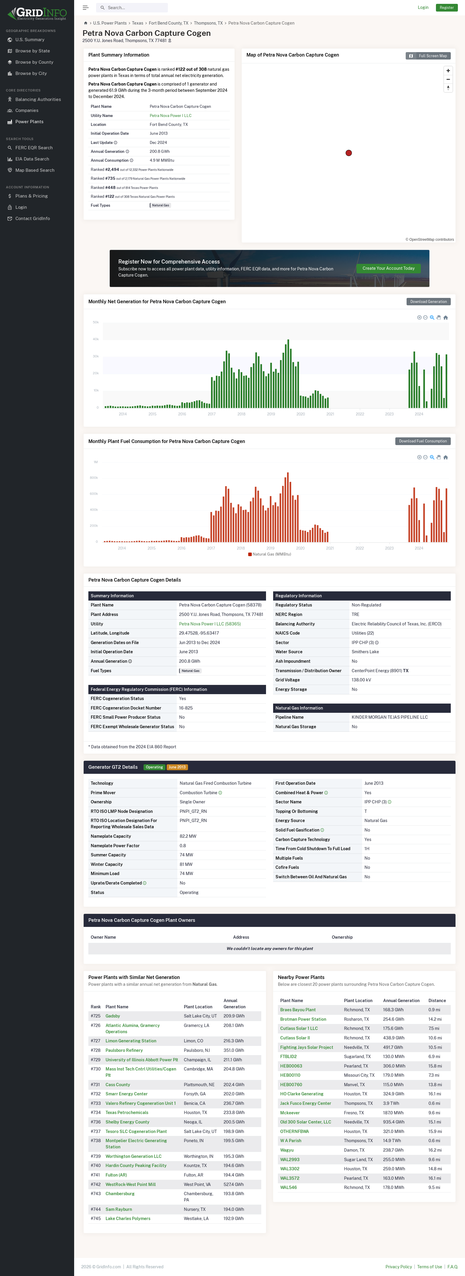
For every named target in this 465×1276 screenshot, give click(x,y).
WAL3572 (290, 1178)
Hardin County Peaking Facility (136, 1165)
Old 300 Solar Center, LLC (305, 1122)
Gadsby (113, 1016)
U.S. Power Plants (110, 23)
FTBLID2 (288, 1056)
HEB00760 (291, 1084)
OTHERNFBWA (294, 1131)
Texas (137, 23)
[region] (37, 648)
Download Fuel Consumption (423, 441)
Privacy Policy (399, 1266)
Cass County (118, 1084)
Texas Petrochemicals (127, 1112)
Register (447, 7)
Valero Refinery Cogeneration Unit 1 (141, 1103)
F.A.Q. (453, 1266)
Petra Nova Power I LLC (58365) (210, 624)
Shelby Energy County (127, 1122)
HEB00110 (290, 1075)
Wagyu (287, 1150)
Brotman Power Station (303, 1019)
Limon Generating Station (131, 1041)
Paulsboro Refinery (124, 1050)
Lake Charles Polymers (128, 1218)
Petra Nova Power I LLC (171, 115)
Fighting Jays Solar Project (306, 1047)
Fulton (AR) (116, 1175)
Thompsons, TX (208, 23)
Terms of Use (429, 1266)
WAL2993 (290, 1159)
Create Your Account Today (389, 268)
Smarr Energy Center (127, 1094)
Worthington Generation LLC (134, 1156)
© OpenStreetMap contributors (430, 239)
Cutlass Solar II (295, 1038)
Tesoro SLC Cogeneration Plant (136, 1131)
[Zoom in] (448, 70)
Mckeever (290, 1112)
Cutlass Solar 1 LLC (299, 1028)
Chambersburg (120, 1193)
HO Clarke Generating (302, 1094)
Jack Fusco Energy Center (305, 1103)
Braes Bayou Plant (298, 1009)
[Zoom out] (448, 79)
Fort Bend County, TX (169, 23)
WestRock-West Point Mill (131, 1184)
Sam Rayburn (119, 1209)
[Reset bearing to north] (448, 88)
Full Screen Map (426, 56)
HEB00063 (291, 1066)
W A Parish (290, 1140)
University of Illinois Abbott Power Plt (142, 1059)
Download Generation (428, 301)
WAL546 (288, 1187)
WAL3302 (290, 1168)
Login (423, 7)
